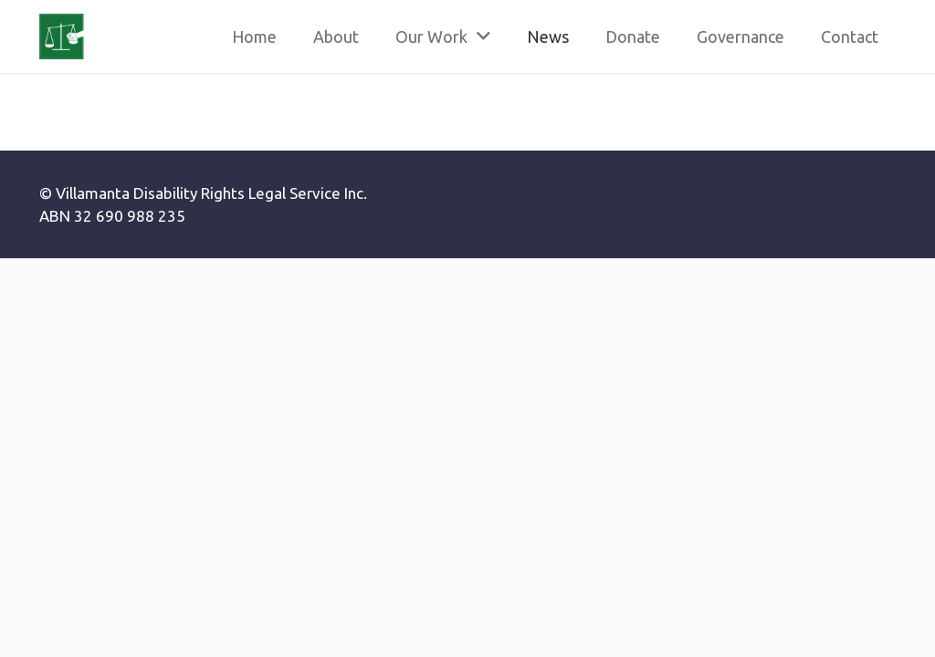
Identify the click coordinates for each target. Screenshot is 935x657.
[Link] (62, 36)
